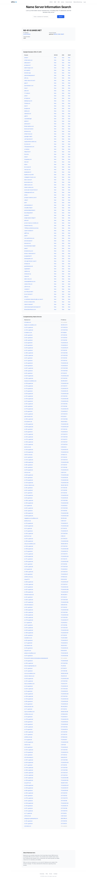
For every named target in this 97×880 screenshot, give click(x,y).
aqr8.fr (26, 235)
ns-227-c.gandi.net (28, 368)
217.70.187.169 (64, 500)
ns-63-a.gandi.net (28, 721)
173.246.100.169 (64, 548)
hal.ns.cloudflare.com (29, 683)
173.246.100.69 (64, 790)
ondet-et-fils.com (28, 284)
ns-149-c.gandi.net (28, 767)
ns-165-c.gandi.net (28, 419)
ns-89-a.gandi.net (28, 701)
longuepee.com (28, 159)
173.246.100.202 (64, 693)
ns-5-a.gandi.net (28, 505)
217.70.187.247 (64, 772)
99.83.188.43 (64, 818)
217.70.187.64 (64, 337)
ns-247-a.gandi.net (28, 375)
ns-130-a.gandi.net (28, 449)
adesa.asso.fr (27, 62)
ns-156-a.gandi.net (28, 592)
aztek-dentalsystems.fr (29, 75)
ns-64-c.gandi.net (28, 490)
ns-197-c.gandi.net (28, 760)
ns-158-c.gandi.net (28, 353)
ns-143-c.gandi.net (28, 459)
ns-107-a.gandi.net (28, 602)
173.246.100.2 (64, 622)
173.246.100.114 (64, 752)
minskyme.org (27, 273)
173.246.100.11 (64, 716)
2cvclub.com (27, 144)
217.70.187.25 (64, 457)
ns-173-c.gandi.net (28, 553)
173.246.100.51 (64, 431)
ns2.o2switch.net (28, 645)
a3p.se (25, 164)
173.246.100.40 (64, 648)
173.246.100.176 (64, 408)
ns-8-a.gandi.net (28, 569)
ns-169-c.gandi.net (28, 571)
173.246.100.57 (64, 640)
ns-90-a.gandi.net (28, 365)
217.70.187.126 (64, 436)
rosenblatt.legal (27, 118)
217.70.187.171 (64, 439)
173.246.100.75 (64, 531)
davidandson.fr (27, 172)
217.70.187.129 (64, 696)
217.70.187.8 (64, 813)
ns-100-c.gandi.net (28, 793)
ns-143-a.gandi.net (28, 452)
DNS (59, 2)
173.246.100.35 (64, 686)
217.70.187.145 (64, 775)
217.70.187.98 (64, 808)
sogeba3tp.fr (27, 268)
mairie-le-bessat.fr (28, 304)
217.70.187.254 (64, 566)
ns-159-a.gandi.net (28, 561)
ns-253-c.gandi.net (28, 566)
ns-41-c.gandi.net (28, 360)
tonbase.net (27, 263)
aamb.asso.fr (27, 123)
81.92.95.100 (64, 650)
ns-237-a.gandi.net (28, 589)
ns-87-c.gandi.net (28, 625)
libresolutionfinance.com (30, 309)
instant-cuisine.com (28, 187)
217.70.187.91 (64, 635)
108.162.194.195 (64, 673)
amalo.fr (26, 57)
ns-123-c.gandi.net (28, 444)
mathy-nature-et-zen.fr (29, 80)
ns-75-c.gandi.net (28, 734)
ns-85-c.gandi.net (28, 406)
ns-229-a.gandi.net (28, 515)
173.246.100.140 (64, 383)
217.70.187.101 (64, 793)
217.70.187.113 (64, 810)
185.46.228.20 (64, 706)
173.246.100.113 (64, 388)
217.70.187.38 (64, 671)
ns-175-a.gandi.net (28, 408)
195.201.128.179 (64, 485)
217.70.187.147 (64, 584)
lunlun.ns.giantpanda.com (30, 665)
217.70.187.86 (64, 406)
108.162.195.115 (64, 543)
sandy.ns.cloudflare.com (30, 653)
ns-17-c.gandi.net (28, 765)
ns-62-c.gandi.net (28, 510)
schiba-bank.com (28, 60)
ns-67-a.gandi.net (28, 655)
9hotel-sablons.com (29, 126)
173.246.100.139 (64, 780)
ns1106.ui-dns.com (28, 714)
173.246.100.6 (64, 505)
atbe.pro (26, 296)
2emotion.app (27, 72)
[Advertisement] (48, 23)
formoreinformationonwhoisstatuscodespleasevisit (36, 658)
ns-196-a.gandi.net (28, 632)
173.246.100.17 (64, 411)
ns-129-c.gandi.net (28, 546)
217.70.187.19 (64, 821)
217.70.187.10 (64, 528)
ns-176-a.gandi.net (28, 620)
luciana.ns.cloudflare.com (30, 380)
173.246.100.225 (64, 525)
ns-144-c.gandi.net (28, 775)
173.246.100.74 (64, 551)
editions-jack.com (28, 184)
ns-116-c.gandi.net (28, 386)
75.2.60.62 (63, 665)
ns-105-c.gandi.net (28, 612)
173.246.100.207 (64, 426)
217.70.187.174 (64, 553)
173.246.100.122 (64, 587)
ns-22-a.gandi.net (28, 342)
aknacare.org (27, 131)
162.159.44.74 (64, 325)
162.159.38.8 (64, 518)
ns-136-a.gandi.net (28, 788)
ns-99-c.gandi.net (28, 370)
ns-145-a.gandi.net (28, 482)
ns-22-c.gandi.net (28, 754)
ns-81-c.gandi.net (28, 564)
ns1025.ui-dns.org (28, 576)
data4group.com (28, 100)
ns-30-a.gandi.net (28, 345)
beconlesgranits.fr (28, 212)
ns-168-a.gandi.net (28, 548)
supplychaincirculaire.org (30, 141)
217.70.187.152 (64, 396)
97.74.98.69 (63, 332)
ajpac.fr (26, 83)
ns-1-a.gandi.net (28, 622)
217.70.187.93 (64, 795)
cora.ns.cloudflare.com (29, 673)
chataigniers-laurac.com (30, 177)
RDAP (55, 2)
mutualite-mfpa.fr (28, 207)
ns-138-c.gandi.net (28, 617)
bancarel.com (27, 243)
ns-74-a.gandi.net (28, 531)
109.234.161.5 (64, 645)
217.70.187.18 (64, 765)
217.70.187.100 (64, 370)
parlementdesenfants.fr (29, 210)
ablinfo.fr (26, 121)
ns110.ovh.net (27, 816)
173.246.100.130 (64, 424)
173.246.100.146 (64, 482)
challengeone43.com (29, 192)
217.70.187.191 (64, 378)
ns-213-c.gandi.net (28, 327)
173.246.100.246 (65, 678)
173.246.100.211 (64, 347)
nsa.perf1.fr (27, 579)
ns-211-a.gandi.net (28, 401)
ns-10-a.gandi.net (28, 716)
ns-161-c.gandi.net (28, 403)
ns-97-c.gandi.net (28, 808)
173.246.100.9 (64, 569)
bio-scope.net (27, 167)
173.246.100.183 (64, 541)
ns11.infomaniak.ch (28, 757)
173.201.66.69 (64, 637)
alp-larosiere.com (28, 182)
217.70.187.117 (64, 386)
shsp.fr (26, 88)
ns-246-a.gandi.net (28, 785)
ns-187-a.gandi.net (28, 777)
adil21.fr (26, 116)
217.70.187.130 (64, 546)
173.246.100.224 (64, 556)
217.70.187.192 (64, 726)
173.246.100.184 (64, 609)
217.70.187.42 (64, 360)
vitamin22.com (27, 113)
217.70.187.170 (64, 571)
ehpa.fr (26, 156)
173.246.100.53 (64, 747)
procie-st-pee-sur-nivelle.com (31, 223)
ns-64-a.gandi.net (28, 724)
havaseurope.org (28, 225)
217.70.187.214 (64, 327)
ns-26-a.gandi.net (28, 574)
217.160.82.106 (64, 714)
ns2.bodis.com (27, 826)
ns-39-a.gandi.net (28, 648)
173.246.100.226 (64, 475)
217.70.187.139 (64, 617)
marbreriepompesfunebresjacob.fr (32, 307)
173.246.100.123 (64, 495)
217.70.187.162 (64, 403)
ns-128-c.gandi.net (28, 696)
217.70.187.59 (64, 340)
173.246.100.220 (64, 393)
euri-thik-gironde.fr (28, 291)
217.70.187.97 (64, 464)
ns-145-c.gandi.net (28, 330)
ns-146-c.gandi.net (28, 584)
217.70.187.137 (64, 442)
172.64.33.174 (64, 683)
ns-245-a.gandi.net (28, 678)
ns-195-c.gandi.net (28, 770)
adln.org (26, 78)
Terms (50, 873)
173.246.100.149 (64, 803)
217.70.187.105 (64, 749)
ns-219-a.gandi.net (28, 393)
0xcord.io (26, 154)
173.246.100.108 (64, 602)
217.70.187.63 (64, 510)
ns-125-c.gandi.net (28, 436)
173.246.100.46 (64, 363)
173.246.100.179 (64, 719)
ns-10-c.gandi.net (28, 668)
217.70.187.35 (64, 350)
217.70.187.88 (64, 625)
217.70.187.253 (64, 355)
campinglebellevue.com (29, 281)
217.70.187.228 (64, 368)
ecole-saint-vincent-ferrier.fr (31, 189)
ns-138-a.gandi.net (28, 780)
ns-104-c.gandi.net (28, 749)
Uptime (62, 2)
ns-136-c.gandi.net (28, 442)
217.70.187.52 (64, 492)
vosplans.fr (27, 289)
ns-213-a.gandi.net (28, 470)
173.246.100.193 (64, 615)
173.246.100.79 (64, 805)
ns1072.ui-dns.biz (28, 454)
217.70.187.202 (64, 508)
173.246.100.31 (64, 345)
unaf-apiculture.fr (28, 139)
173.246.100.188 (64, 777)
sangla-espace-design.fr (30, 217)
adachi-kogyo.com (28, 67)
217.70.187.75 (64, 559)
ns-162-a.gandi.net (28, 503)
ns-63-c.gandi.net (28, 337)
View (55, 57)
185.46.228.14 (64, 594)
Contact (55, 873)
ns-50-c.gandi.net (28, 823)
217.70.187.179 (64, 798)
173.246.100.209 (64, 462)
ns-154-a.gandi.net (28, 742)
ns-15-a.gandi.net (28, 691)
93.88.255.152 (64, 604)
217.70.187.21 (64, 373)
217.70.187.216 (64, 627)
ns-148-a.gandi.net (28, 803)
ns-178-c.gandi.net (28, 798)
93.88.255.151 (64, 757)
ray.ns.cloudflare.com (29, 711)
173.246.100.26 (64, 498)
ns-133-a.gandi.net (28, 698)
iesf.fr (25, 202)
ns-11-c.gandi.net (28, 709)
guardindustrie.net (28, 266)
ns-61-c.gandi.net (28, 358)
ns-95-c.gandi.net (28, 467)
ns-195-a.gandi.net (28, 513)
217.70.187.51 (64, 823)
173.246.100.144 (64, 452)
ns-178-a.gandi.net (28, 719)
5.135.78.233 (64, 816)
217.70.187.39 (64, 487)
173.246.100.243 (64, 762)
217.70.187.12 (64, 709)
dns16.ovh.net (27, 520)
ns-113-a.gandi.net (28, 752)
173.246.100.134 (64, 698)
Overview (42, 873)
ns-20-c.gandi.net (28, 373)
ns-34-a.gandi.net (28, 686)
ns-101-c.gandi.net (28, 681)
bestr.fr (26, 106)
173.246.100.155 (64, 742)
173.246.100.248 (65, 375)
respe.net (26, 276)
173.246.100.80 (64, 660)
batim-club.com (28, 279)
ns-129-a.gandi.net (28, 424)
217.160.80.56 (64, 737)
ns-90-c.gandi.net (28, 635)
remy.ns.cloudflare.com (29, 543)
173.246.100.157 (64, 592)
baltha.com (27, 111)
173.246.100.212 (64, 401)
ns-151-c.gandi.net (28, 396)
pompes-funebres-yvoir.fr (30, 197)
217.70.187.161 (64, 732)
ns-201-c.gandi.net (28, 508)
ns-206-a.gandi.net (28, 426)
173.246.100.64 (64, 721)
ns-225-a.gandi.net (28, 475)
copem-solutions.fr (28, 230)
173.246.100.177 (64, 620)
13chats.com (27, 103)
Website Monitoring (77, 2)
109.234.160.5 (64, 421)
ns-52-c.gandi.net (28, 607)
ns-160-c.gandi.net (28, 732)
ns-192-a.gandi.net (28, 615)
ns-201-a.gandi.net (28, 693)
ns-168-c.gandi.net (28, 500)
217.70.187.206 (64, 599)
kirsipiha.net (27, 108)
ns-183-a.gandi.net (28, 609)
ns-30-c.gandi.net (28, 597)
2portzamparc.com (28, 85)
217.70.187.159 (64, 353)
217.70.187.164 (64, 663)
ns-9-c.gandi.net (28, 528)
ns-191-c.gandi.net (28, 726)
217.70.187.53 (64, 607)
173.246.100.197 (64, 632)
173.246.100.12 (64, 643)
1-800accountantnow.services (31, 228)
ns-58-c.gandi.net (28, 340)
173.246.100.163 (64, 503)
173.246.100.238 (64, 589)
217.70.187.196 (64, 770)
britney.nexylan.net (28, 706)
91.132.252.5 (63, 416)
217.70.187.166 (64, 419)
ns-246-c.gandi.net (28, 772)
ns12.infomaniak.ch (28, 604)
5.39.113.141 (63, 472)
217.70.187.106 (64, 612)
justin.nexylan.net (28, 416)
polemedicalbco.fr (28, 205)
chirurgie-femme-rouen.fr (30, 261)
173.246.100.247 (65, 785)
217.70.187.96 (64, 467)
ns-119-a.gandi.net (28, 480)
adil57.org (26, 233)
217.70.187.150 (64, 767)
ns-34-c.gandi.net (28, 350)
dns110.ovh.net (27, 536)
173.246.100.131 (64, 449)
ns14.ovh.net (27, 472)
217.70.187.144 (64, 459)
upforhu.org (27, 286)
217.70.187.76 (64, 734)
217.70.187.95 (64, 800)
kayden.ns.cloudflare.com (30, 325)
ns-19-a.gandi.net (28, 704)
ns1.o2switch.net (28, 421)
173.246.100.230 (64, 515)
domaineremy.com (28, 251)
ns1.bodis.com (27, 322)
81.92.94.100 (64, 579)
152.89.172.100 (64, 782)
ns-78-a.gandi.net (28, 805)
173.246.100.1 (64, 739)
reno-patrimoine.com (29, 238)
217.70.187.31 (64, 597)
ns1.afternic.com (28, 332)
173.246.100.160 (64, 561)
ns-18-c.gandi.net (28, 821)
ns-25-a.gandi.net (28, 498)
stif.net (25, 195)
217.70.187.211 (64, 538)
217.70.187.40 (64, 429)
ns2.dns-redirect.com (29, 676)
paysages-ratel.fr (28, 136)
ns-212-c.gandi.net (28, 414)
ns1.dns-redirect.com (29, 485)
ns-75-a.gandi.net (28, 391)
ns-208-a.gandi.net (28, 462)
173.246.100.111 (64, 523)
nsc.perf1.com (27, 782)
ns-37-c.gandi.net (28, 671)
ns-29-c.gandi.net (28, 335)
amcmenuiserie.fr (28, 240)
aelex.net (26, 90)
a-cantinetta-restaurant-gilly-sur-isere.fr (33, 299)
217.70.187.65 (64, 490)
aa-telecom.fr (27, 65)
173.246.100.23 (64, 342)
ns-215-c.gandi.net (28, 627)
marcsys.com (27, 169)
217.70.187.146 (64, 330)
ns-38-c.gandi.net (28, 487)
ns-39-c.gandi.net (28, 429)
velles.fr (26, 200)
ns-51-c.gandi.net (28, 492)
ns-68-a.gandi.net (28, 790)
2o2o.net (26, 162)
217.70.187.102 (64, 681)
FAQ (47, 873)
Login (84, 2)
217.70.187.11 (64, 668)
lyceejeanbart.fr (28, 256)
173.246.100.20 (64, 704)
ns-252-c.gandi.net (28, 355)
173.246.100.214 (64, 470)
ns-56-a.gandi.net (28, 640)
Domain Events (69, 2)
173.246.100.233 (64, 630)
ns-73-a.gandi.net (28, 551)
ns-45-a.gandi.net (28, 363)
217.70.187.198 (64, 760)
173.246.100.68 (64, 655)
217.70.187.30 (64, 335)
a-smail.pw (26, 149)
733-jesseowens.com (29, 146)
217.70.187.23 (64, 754)
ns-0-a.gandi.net (28, 739)
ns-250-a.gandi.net (28, 581)
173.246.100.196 (64, 513)
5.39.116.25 (63, 744)
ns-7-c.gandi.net (28, 813)
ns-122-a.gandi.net (28, 495)
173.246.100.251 (64, 581)
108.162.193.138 (64, 711)
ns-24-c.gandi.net (28, 457)
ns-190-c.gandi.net (28, 378)
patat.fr (26, 248)
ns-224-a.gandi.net (28, 525)
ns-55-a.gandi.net (28, 477)
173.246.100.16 (64, 691)
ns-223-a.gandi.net (28, 556)
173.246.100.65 (64, 724)
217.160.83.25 (64, 576)
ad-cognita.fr (27, 70)
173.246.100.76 (64, 391)
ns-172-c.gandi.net (28, 434)
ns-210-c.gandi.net (28, 538)
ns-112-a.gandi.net (28, 388)
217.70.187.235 (64, 688)
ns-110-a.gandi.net (28, 523)
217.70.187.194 (64, 533)
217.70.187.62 (64, 358)
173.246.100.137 (64, 788)
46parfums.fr (27, 151)
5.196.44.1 (63, 536)
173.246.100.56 (64, 477)
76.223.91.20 (64, 676)
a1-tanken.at (27, 98)
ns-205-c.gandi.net (28, 599)
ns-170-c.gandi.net (28, 439)
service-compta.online (29, 301)
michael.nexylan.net (29, 594)
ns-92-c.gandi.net (28, 795)
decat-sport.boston (28, 128)
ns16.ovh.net (27, 744)
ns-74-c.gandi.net (28, 559)
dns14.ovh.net (27, 447)
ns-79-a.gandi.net (28, 660)
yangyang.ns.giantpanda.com (31, 818)
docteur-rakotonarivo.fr (29, 253)
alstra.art (26, 220)
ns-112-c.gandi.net (28, 810)
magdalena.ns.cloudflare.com (31, 518)
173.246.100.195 (64, 398)
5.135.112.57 (63, 520)
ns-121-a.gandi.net (28, 587)
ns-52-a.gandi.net (28, 747)
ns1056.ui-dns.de (28, 737)
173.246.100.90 (64, 701)
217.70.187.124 (64, 444)
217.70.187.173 (64, 434)
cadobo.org (27, 271)
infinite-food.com (28, 134)
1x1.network (27, 93)
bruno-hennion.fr (28, 294)
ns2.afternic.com (28, 637)
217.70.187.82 (64, 564)
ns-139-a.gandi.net (28, 383)
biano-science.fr (28, 179)
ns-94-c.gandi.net (28, 800)
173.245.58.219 (64, 653)
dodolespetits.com (28, 258)
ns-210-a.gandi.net (28, 347)
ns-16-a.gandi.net (28, 411)
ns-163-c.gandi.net (28, 663)
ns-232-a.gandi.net (28, 630)
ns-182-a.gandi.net (28, 541)
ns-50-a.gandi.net (28, 431)
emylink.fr (26, 215)
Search (60, 16)
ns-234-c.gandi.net (28, 688)
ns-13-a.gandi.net (28, 729)
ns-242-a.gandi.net (28, 762)
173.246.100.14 (64, 729)
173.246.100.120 (64, 480)
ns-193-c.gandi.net (28, 533)
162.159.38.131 (64, 380)
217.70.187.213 (64, 414)
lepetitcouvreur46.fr (29, 174)
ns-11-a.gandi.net (28, 643)
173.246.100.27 (64, 574)
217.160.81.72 (64, 454)
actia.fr (26, 95)
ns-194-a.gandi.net (28, 398)
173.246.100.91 (64, 365)
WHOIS (51, 2)
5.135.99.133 (63, 447)
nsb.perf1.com (27, 650)
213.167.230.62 (26, 34)
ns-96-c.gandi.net (28, 464)
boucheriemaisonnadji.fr (30, 245)
